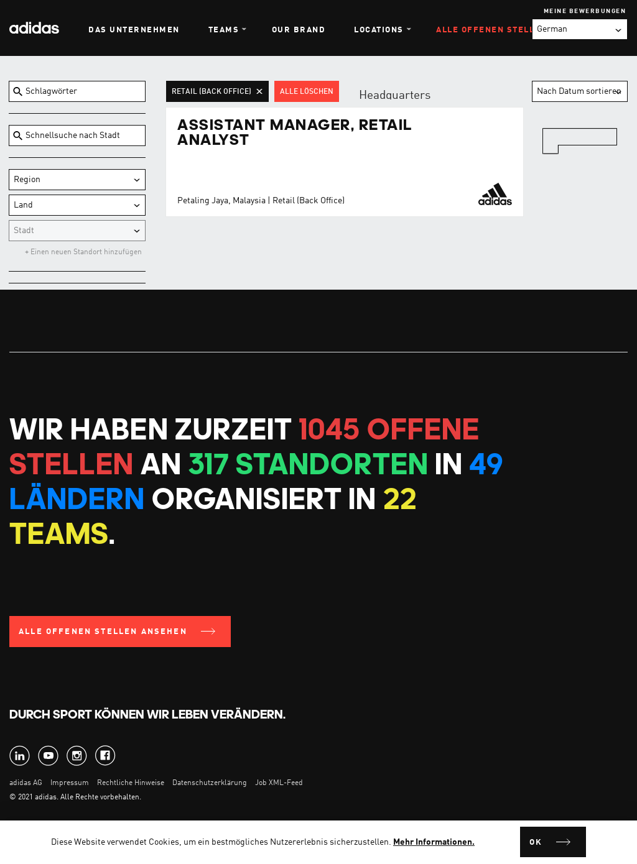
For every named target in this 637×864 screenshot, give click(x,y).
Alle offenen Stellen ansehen (103, 632)
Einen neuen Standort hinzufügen (85, 252)
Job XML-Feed (279, 783)
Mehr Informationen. (434, 842)
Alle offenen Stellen (491, 30)
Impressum (69, 783)
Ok (535, 843)
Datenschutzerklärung (210, 783)
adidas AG (25, 783)
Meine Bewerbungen (585, 11)
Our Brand (299, 30)
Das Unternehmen (134, 30)
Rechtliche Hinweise (130, 783)
